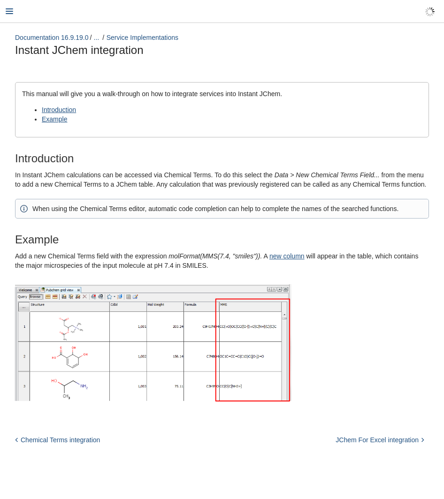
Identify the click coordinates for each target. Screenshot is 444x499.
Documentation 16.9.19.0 (51, 37)
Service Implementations (142, 37)
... (97, 37)
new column (287, 256)
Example (54, 119)
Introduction (59, 109)
